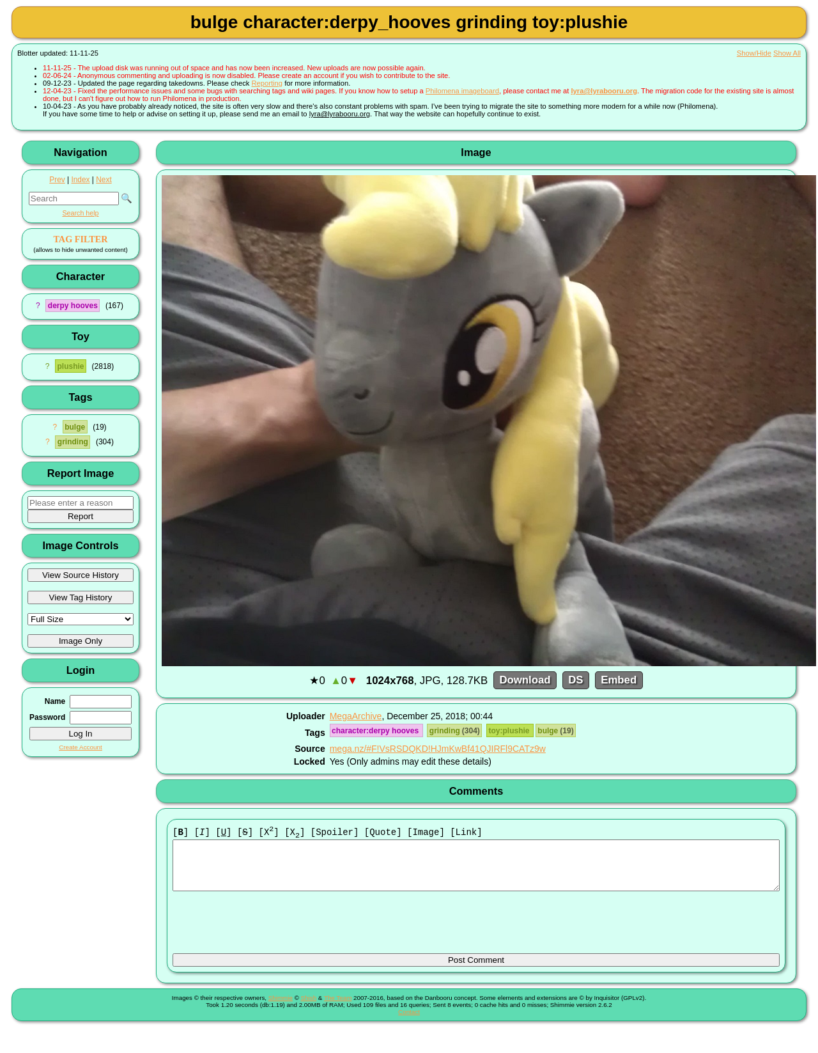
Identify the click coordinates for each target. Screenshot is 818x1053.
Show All (787, 53)
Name (55, 701)
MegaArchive (356, 716)
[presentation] (270, 928)
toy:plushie (510, 730)
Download (524, 681)
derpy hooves (73, 305)
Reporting (267, 83)
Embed (619, 681)
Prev (57, 179)
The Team (337, 1007)
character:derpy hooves (376, 730)
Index (80, 179)
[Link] (466, 833)
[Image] (426, 833)
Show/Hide (754, 53)
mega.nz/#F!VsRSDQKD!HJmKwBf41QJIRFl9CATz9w (438, 749)
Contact (409, 1022)
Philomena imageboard (462, 91)
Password (47, 717)
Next (103, 179)
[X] (269, 833)
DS (575, 681)
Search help (80, 213)
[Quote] (383, 833)
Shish (309, 1007)
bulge (75, 427)
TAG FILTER (80, 239)
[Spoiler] (335, 833)
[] (181, 833)
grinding (73, 441)
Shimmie (280, 1007)
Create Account (80, 747)
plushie (70, 366)
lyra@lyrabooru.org (604, 91)
